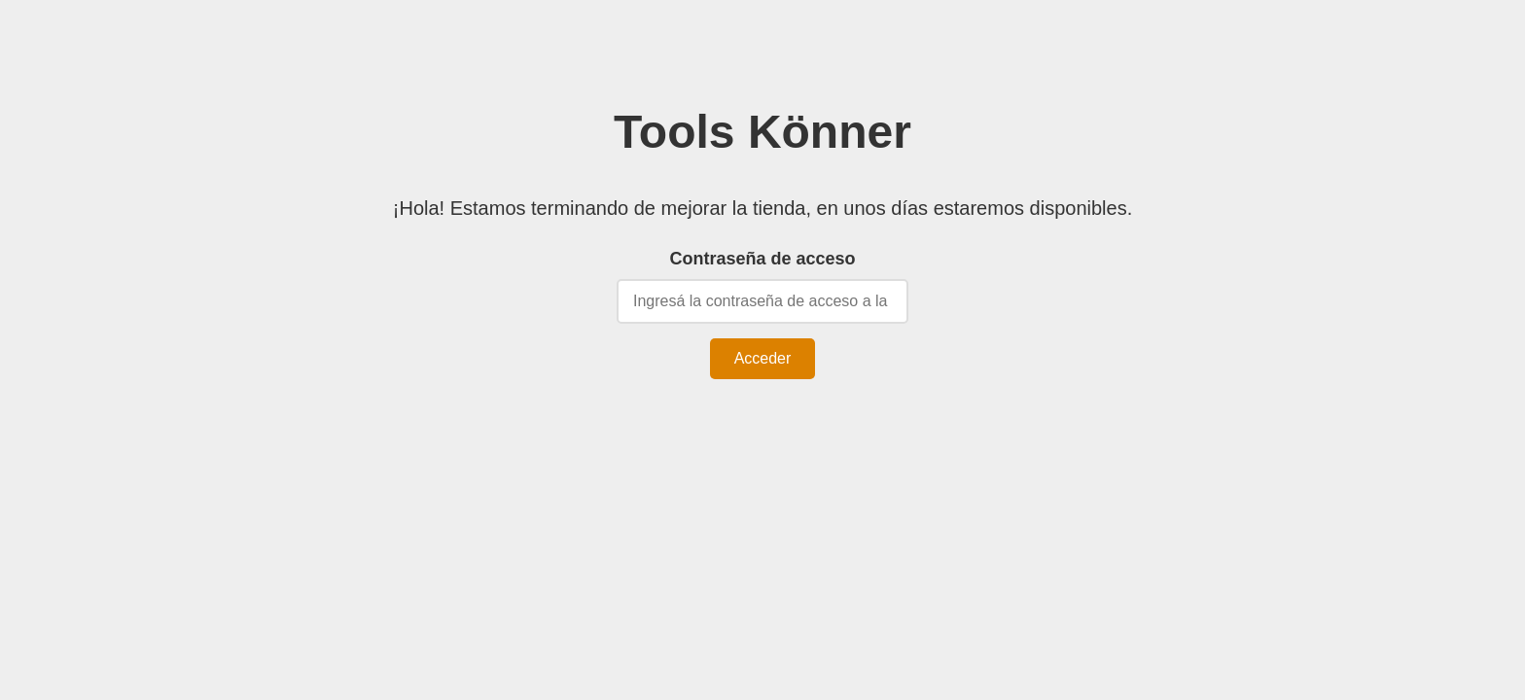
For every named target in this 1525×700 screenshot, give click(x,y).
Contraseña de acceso (762, 258)
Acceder (763, 358)
